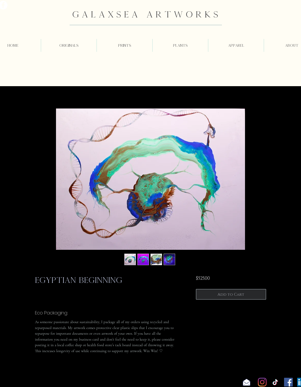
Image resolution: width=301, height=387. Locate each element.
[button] (69, 45)
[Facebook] (288, 382)
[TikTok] (275, 382)
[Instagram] (262, 382)
